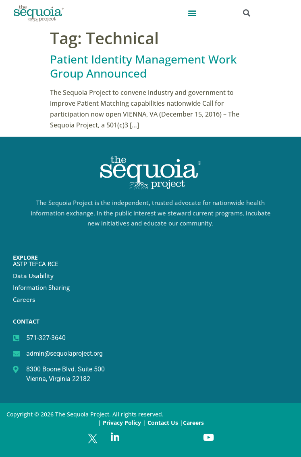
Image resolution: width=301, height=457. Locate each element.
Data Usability (33, 276)
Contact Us (163, 422)
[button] (192, 12)
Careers (24, 299)
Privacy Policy (122, 422)
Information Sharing (41, 287)
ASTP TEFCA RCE (35, 264)
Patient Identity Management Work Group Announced (143, 66)
